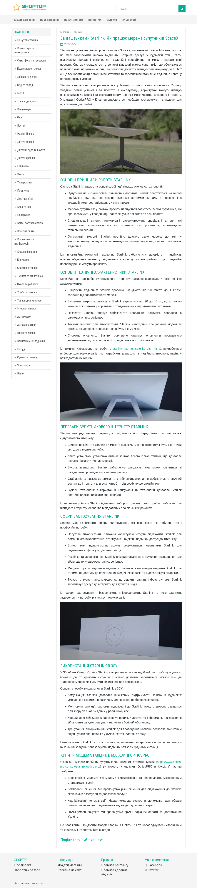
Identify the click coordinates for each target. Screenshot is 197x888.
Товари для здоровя (27, 300)
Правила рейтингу (114, 865)
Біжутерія (21, 259)
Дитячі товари (24, 142)
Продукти (21, 190)
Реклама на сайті (70, 870)
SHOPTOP (37, 883)
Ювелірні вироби (25, 252)
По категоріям (73, 19)
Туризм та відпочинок (28, 276)
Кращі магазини (24, 19)
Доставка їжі (23, 199)
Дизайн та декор (25, 77)
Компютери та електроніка (24, 50)
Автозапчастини (25, 325)
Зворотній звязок (27, 870)
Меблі (19, 93)
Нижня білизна (24, 133)
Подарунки (22, 215)
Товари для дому (26, 101)
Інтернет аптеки (25, 308)
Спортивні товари (26, 268)
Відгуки (112, 19)
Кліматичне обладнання (29, 341)
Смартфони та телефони (30, 60)
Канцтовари (22, 109)
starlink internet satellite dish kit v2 (137, 348)
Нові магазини (49, 19)
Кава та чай (22, 207)
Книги (19, 174)
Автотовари (22, 316)
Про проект (22, 865)
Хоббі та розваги (25, 292)
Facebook (155, 865)
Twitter (153, 870)
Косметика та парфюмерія (24, 241)
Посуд (19, 349)
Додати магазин (70, 865)
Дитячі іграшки (24, 158)
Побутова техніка (26, 40)
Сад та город (23, 85)
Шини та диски (24, 333)
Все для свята (24, 231)
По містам (94, 19)
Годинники (21, 166)
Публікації (129, 19)
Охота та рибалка (26, 284)
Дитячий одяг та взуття (29, 150)
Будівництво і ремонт (28, 68)
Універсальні (23, 182)
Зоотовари (22, 365)
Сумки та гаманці (26, 357)
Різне (19, 373)
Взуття (19, 125)
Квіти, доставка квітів (28, 223)
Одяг (18, 117)
